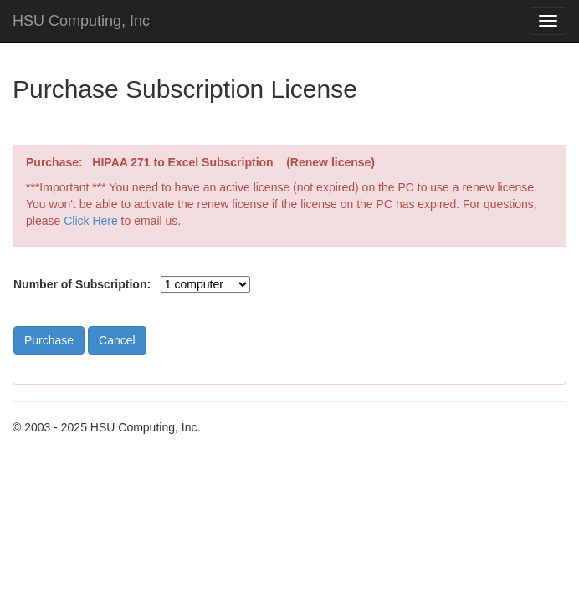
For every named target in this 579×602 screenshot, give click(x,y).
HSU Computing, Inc (81, 21)
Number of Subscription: (82, 284)
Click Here (91, 220)
